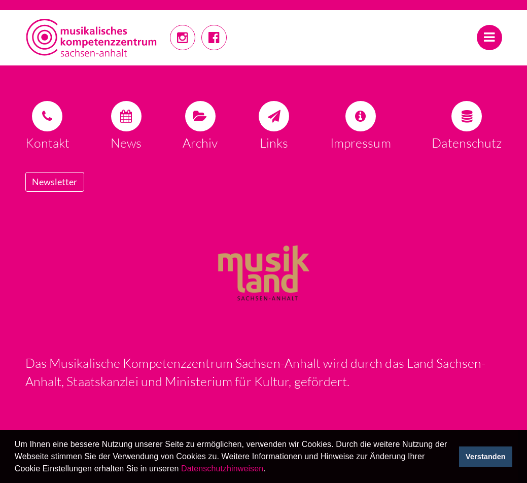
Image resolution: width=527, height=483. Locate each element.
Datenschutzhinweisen (222, 468)
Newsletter (55, 181)
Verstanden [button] (486, 457)
